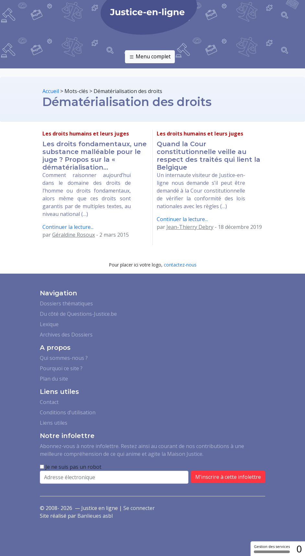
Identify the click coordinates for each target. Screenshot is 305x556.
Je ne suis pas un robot (70, 466)
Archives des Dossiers (66, 334)
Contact (49, 402)
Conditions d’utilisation (68, 412)
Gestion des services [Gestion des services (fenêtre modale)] (272, 548)
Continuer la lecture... (68, 227)
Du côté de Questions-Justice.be (78, 313)
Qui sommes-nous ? (64, 357)
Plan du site (54, 378)
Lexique (49, 324)
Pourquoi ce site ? (61, 368)
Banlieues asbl (95, 515)
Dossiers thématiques (66, 303)
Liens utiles (53, 422)
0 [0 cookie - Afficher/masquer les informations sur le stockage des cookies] (299, 548)
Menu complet (150, 57)
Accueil (50, 91)
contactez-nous (180, 265)
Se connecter (139, 508)
